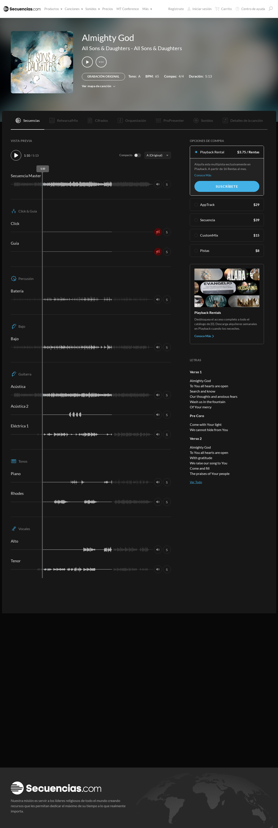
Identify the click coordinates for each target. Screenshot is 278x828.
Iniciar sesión (199, 9)
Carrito (223, 9)
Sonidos (91, 9)
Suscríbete (227, 186)
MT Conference (128, 9)
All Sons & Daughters (106, 48)
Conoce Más (202, 175)
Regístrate (176, 9)
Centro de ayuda (250, 9)
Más (146, 9)
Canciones (73, 9)
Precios (107, 9)
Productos (52, 9)
